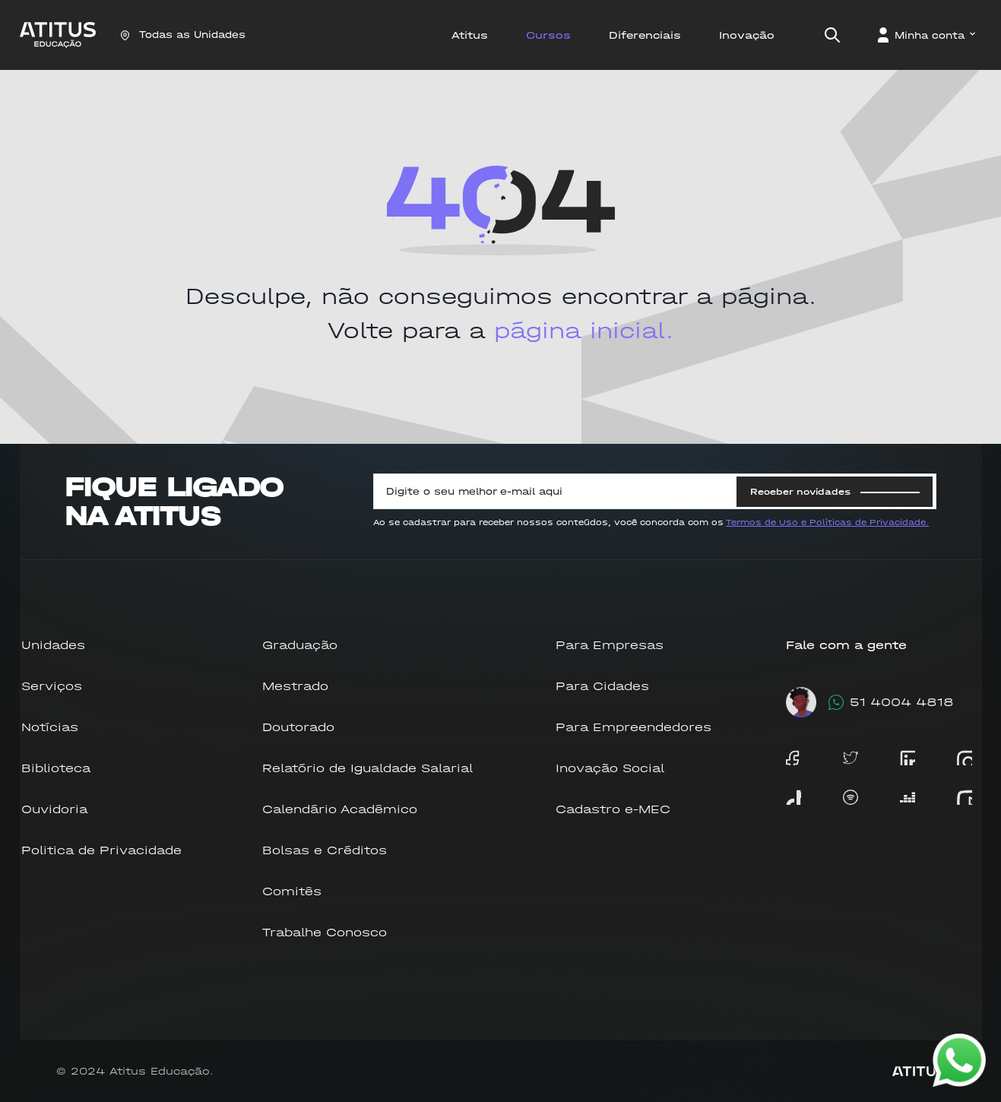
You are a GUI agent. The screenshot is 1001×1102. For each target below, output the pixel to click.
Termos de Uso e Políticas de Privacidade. (827, 522)
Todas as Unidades (182, 34)
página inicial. (583, 331)
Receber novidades (835, 491)
